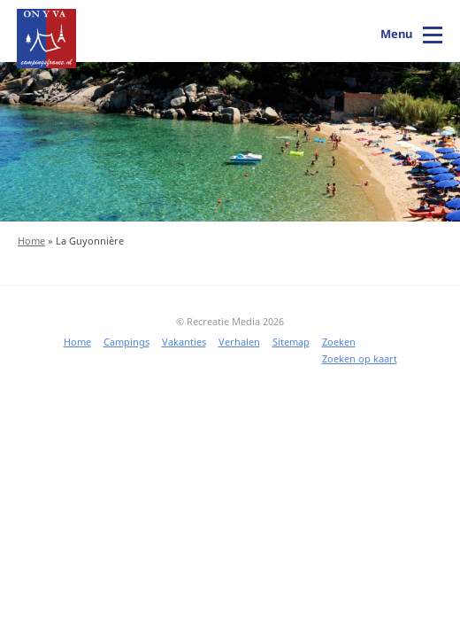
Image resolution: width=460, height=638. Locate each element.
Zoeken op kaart (359, 358)
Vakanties (184, 341)
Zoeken (339, 341)
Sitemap (291, 341)
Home (31, 240)
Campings (127, 341)
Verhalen (239, 341)
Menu (396, 34)
